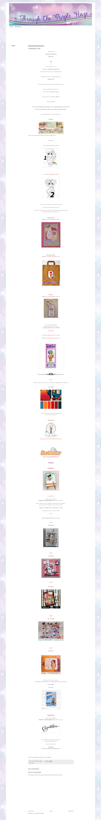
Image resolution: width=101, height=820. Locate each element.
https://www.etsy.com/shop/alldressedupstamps (51, 438)
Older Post (71, 811)
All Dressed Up (51, 420)
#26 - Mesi (51, 687)
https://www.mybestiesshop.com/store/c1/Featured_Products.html (41, 135)
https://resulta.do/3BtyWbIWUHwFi (51, 456)
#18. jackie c (51, 468)
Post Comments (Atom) (39, 813)
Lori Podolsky (51, 330)
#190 (33, 763)
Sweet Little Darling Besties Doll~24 (51, 145)
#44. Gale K (50, 651)
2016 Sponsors (18, 26)
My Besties (51, 119)
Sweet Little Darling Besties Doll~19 (51, 174)
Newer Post (31, 811)
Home (11, 26)
